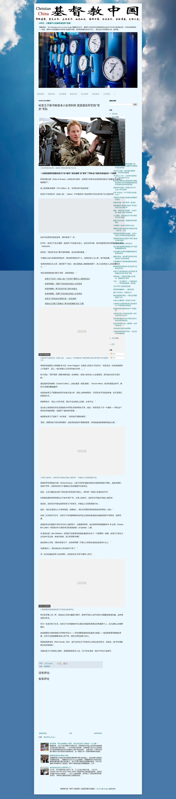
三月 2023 (117, 155)
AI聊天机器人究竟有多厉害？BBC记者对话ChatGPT (125, 314)
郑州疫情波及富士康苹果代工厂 (61, 767)
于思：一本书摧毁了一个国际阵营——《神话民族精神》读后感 (125, 282)
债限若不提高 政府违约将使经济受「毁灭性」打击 (125, 229)
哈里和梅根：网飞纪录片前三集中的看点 (61, 289)
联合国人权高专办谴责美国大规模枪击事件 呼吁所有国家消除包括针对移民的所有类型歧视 (125, 182)
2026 (113, 114)
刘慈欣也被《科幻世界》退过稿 (124, 202)
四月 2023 (117, 152)
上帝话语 (106, 94)
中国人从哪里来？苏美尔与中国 (124, 300)
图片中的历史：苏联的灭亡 (122, 292)
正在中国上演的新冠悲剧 (122, 286)
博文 (113, 354)
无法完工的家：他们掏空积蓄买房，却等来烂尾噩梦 (124, 172)
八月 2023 (117, 139)
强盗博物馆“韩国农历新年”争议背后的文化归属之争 (125, 206)
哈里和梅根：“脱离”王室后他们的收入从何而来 (63, 284)
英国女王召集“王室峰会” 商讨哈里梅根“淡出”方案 (64, 304)
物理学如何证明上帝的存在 (122, 243)
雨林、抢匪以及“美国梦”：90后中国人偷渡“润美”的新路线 (125, 211)
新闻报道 (40, 94)
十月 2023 (117, 132)
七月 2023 (117, 142)
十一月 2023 (118, 129)
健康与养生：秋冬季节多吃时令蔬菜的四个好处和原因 (125, 257)
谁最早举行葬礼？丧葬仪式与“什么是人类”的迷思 (124, 188)
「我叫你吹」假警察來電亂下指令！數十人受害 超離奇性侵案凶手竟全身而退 (125, 166)
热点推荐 (84, 94)
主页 (70, 733)
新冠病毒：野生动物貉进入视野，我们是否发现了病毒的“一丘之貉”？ (74, 743)
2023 (113, 123)
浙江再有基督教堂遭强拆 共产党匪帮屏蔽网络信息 (125, 247)
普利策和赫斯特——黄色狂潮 (123, 289)
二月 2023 (117, 158)
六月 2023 (117, 145)
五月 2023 (117, 148)
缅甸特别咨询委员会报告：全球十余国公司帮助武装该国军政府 (125, 234)
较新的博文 (43, 733)
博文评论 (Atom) (49, 737)
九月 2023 (117, 136)
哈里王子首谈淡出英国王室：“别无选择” (61, 299)
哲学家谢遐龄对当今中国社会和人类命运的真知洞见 (125, 319)
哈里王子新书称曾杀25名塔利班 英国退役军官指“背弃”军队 (125, 272)
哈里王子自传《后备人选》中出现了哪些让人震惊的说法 (67, 279)
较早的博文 (98, 733)
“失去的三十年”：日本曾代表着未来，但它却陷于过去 (125, 177)
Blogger (106, 789)
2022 (113, 338)
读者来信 (95, 94)
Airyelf (98, 789)
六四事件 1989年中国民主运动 (123, 225)
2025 (113, 117)
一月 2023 (117, 161)
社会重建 (62, 94)
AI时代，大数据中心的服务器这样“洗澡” (55, 23)
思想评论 (51, 94)
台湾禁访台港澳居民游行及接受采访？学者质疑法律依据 (125, 304)
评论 (113, 358)
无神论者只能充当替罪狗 (122, 328)
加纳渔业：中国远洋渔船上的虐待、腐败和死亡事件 (124, 277)
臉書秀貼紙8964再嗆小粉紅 (59, 755)
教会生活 (73, 94)
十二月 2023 (118, 126)
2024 (113, 120)
